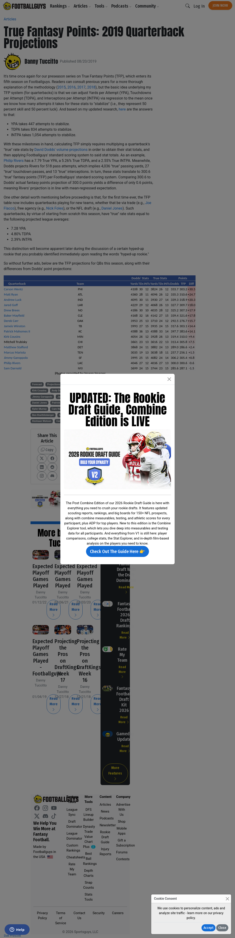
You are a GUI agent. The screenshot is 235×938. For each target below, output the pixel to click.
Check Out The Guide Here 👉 (117, 551)
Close (222, 928)
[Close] (227, 898)
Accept (208, 928)
